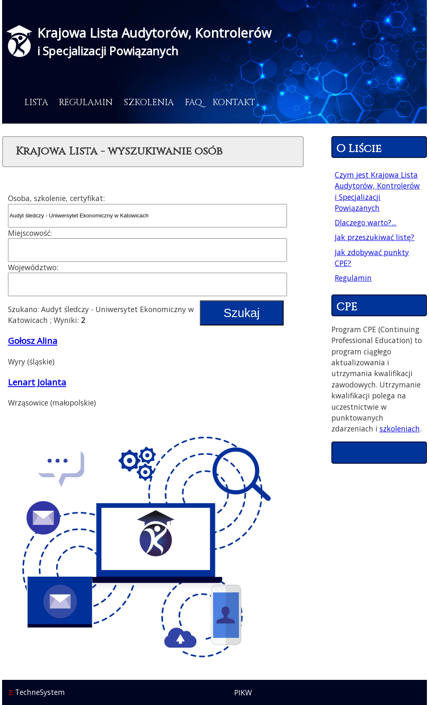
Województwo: (33, 267)
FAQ (193, 102)
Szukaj (242, 313)
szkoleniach (400, 429)
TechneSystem (36, 692)
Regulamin (86, 102)
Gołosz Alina (32, 340)
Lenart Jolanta (37, 382)
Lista (36, 102)
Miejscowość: (30, 233)
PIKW (243, 692)
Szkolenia (149, 102)
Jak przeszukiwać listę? (374, 237)
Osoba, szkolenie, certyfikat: (56, 198)
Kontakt (233, 102)
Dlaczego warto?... (365, 222)
